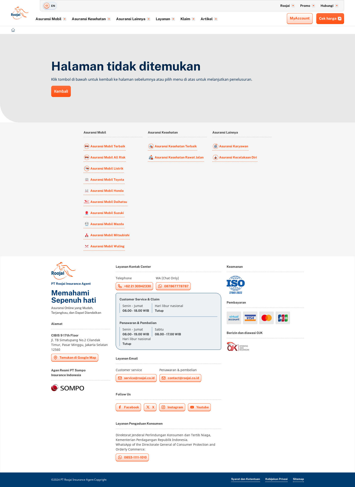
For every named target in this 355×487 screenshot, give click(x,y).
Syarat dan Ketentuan (245, 479)
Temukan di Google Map (74, 357)
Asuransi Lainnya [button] (140, 19)
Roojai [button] (287, 5)
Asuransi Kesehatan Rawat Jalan (176, 157)
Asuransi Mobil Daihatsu (105, 202)
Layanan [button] (172, 19)
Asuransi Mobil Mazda (104, 224)
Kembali (61, 91)
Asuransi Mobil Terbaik (104, 146)
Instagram (172, 407)
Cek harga (330, 18)
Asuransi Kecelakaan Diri (235, 157)
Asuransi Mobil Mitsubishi (107, 235)
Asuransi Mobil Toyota (104, 179)
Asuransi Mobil (95, 132)
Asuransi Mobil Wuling (104, 246)
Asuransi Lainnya (225, 132)
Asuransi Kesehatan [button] (98, 19)
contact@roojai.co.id (180, 378)
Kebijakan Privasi (276, 479)
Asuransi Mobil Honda (104, 190)
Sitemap (298, 479)
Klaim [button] (194, 19)
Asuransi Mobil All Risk (104, 157)
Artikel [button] (216, 19)
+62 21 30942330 (134, 286)
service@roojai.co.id (136, 378)
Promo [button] (307, 5)
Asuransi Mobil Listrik (103, 168)
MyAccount (300, 18)
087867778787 (173, 286)
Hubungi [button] (329, 5)
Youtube (199, 407)
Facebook (128, 407)
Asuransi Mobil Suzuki (104, 213)
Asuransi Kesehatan (163, 132)
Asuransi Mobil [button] (58, 19)
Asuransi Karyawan (230, 146)
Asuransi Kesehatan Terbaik (172, 146)
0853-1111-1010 (132, 457)
